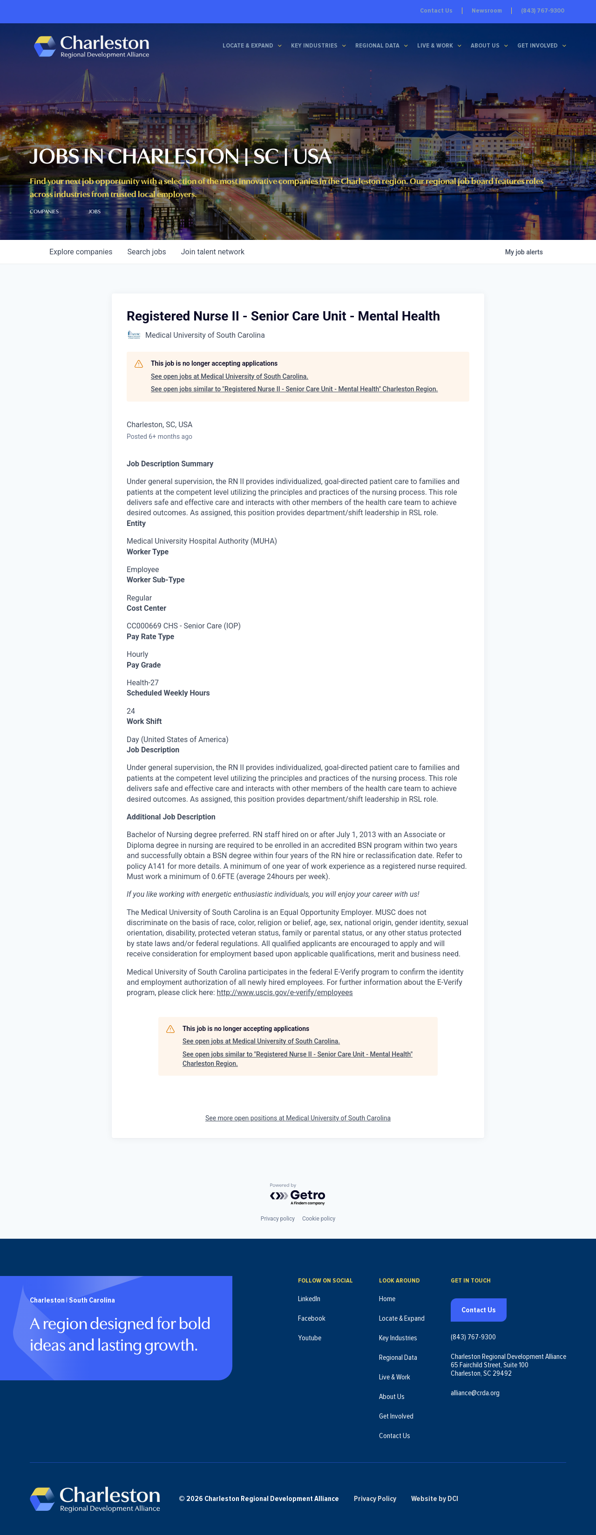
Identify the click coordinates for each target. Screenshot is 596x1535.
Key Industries (314, 46)
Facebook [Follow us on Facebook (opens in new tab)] (311, 1318)
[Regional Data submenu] (406, 46)
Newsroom (487, 10)
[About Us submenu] (506, 46)
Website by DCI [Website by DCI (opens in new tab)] (435, 1498)
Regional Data (377, 46)
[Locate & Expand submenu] (280, 46)
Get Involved (537, 46)
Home (387, 1298)
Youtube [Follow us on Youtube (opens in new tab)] (309, 1337)
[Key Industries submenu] (344, 46)
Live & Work (435, 46)
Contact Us (436, 10)
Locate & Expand (248, 46)
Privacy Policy (376, 1498)
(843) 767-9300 (542, 10)
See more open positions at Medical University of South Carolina (298, 1118)
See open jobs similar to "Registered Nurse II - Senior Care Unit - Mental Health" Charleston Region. (294, 389)
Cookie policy (318, 1218)
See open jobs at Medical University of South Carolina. (229, 376)
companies (80, 251)
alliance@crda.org (475, 1392)
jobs (146, 251)
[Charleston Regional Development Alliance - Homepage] (91, 46)
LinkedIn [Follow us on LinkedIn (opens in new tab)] (309, 1298)
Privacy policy (278, 1218)
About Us (485, 46)
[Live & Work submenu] (459, 46)
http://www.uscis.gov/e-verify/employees (285, 992)
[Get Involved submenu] (564, 46)
